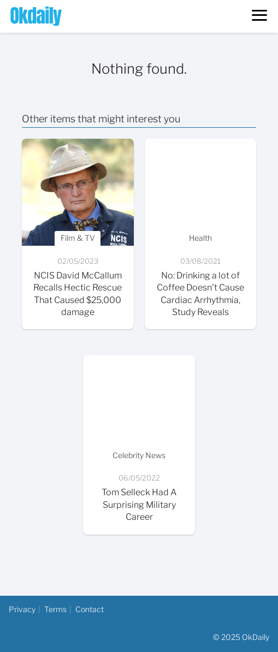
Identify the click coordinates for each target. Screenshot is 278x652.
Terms (55, 609)
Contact (89, 609)
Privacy (22, 609)
